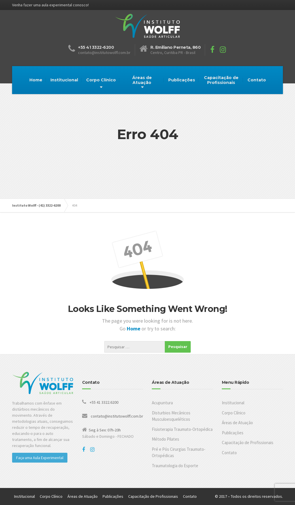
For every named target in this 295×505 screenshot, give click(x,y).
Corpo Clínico (101, 80)
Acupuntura (162, 402)
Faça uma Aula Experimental (39, 457)
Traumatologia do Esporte (175, 465)
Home (35, 80)
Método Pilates (165, 439)
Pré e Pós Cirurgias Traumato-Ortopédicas (178, 452)
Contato (256, 80)
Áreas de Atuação (142, 80)
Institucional (64, 80)
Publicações (181, 80)
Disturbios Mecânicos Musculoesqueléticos (171, 416)
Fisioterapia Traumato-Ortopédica (182, 429)
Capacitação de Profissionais (221, 80)
